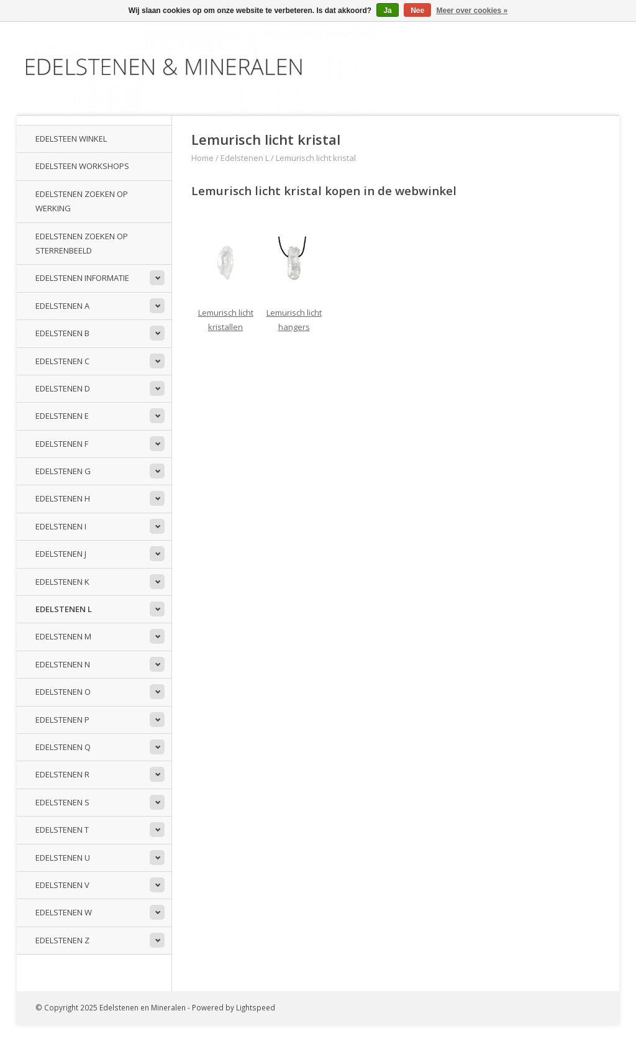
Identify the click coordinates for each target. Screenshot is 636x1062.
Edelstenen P (62, 719)
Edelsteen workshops (82, 166)
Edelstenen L (63, 609)
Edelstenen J (60, 553)
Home (202, 157)
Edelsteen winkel (71, 138)
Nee (417, 10)
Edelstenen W (63, 912)
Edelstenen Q (63, 747)
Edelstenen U (62, 857)
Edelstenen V (62, 884)
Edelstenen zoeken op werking (81, 201)
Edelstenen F (61, 443)
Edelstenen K (62, 581)
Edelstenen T (62, 829)
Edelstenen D (62, 388)
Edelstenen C (62, 361)
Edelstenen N (62, 664)
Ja (387, 10)
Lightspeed (255, 1007)
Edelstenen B (62, 333)
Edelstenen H (62, 498)
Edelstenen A (62, 305)
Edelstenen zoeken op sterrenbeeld (81, 243)
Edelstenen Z (62, 940)
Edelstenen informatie (82, 277)
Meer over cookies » (472, 10)
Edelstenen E (62, 415)
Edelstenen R (62, 774)
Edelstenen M (63, 636)
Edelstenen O (63, 691)
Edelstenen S (62, 802)
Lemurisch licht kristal (316, 157)
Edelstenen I (60, 526)
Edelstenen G (63, 471)
